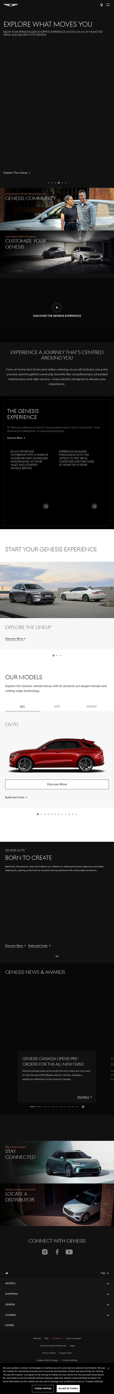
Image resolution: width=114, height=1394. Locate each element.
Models (10, 1283)
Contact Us (57, 1339)
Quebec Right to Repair (47, 1360)
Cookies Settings (69, 1360)
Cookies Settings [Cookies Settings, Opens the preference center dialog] (42, 1388)
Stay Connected (73, 1339)
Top (103, 1273)
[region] (57, 1378)
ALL (22, 708)
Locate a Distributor (101, 5)
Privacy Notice (49, 1353)
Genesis (10, 1304)
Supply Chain (65, 1353)
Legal (72, 1346)
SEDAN (91, 708)
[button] (48, 182)
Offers (9, 1325)
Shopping (11, 1294)
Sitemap (37, 1339)
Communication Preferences (53, 1346)
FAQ (46, 1339)
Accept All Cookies (68, 1388)
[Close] (108, 1368)
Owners (10, 1315)
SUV (57, 708)
